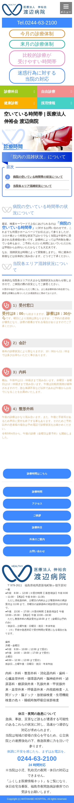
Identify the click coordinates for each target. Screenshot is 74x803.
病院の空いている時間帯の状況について (38, 176)
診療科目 (11, 92)
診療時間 (37, 491)
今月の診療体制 (37, 33)
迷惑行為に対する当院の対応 (37, 76)
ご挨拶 (37, 515)
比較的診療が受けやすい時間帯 (37, 58)
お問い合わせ (37, 551)
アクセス (37, 503)
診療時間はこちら (37, 473)
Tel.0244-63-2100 (37, 23)
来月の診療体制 (37, 44)
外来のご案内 (37, 539)
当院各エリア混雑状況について (32, 185)
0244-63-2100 (37, 758)
